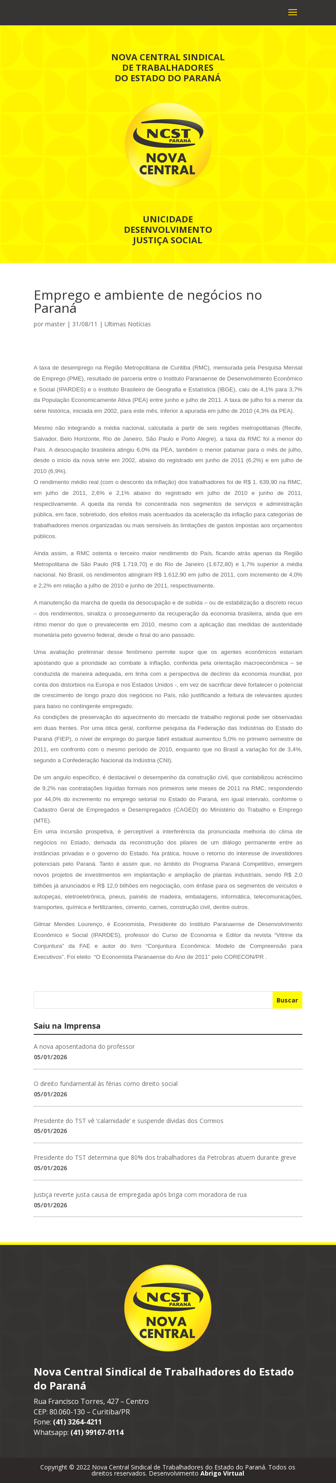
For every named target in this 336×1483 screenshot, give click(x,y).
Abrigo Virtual (222, 1473)
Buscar (287, 1000)
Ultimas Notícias (128, 324)
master (55, 324)
